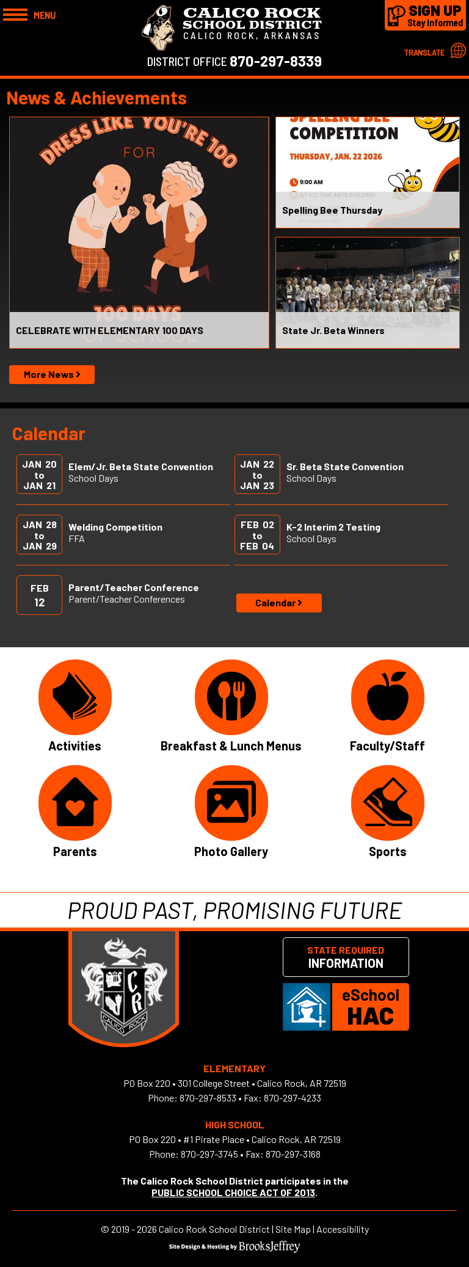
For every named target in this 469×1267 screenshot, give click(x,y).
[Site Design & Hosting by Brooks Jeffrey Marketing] (235, 1249)
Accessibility (342, 1229)
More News (52, 374)
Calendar (278, 602)
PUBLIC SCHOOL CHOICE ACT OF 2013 (233, 1192)
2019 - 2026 (134, 1229)
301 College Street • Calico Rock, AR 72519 (262, 1083)
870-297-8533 (208, 1097)
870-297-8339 (276, 61)
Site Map (293, 1229)
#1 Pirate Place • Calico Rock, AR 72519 (262, 1139)
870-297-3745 (209, 1154)
